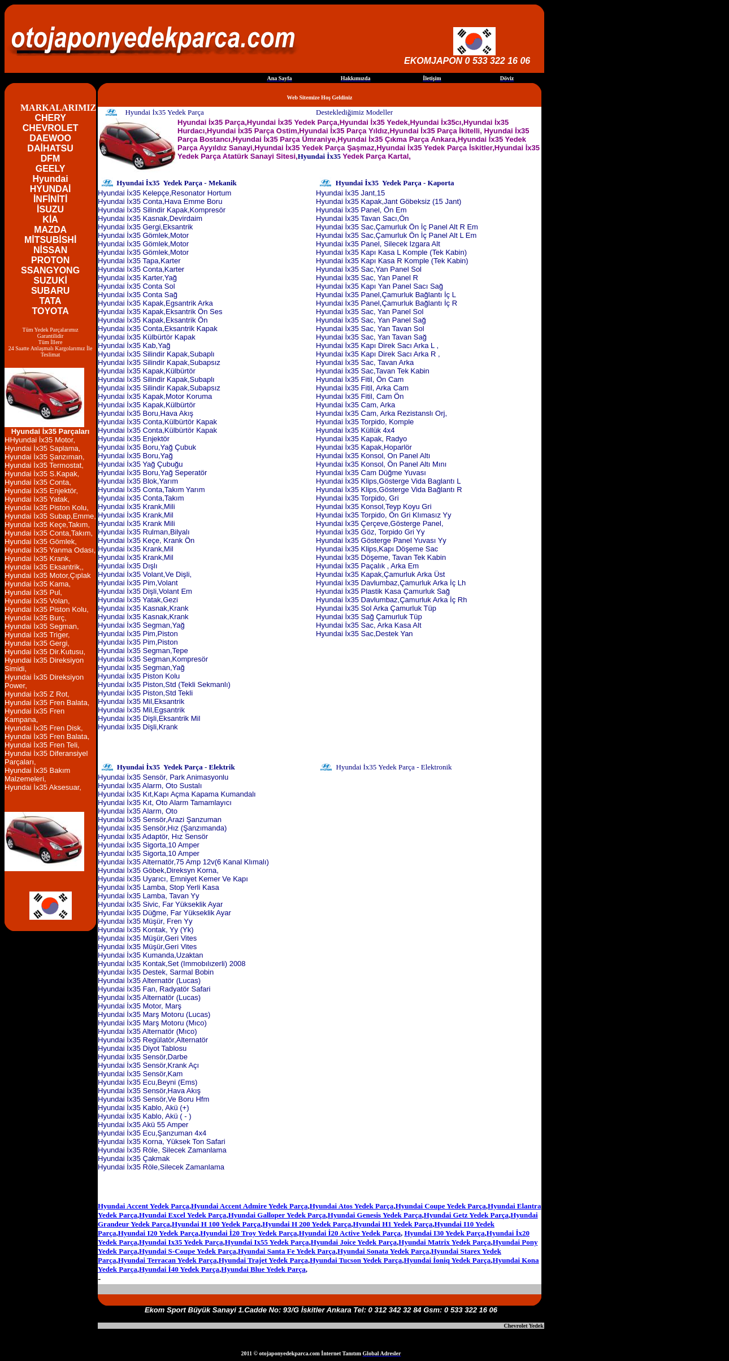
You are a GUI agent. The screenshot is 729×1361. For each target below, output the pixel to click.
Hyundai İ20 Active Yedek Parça (350, 1233)
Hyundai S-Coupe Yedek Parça (187, 1251)
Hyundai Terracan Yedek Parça (167, 1260)
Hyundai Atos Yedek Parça (352, 1206)
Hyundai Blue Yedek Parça (263, 1269)
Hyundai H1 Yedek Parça (393, 1224)
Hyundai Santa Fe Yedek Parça (287, 1251)
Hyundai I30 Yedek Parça (444, 1233)
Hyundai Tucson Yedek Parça (356, 1260)
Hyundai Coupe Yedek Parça (441, 1206)
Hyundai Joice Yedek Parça (354, 1242)
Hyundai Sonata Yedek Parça (383, 1251)
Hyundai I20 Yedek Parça (158, 1233)
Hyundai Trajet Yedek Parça (263, 1260)
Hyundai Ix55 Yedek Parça (267, 1242)
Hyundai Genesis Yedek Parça (375, 1215)
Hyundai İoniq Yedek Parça (447, 1260)
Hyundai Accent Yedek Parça (143, 1206)
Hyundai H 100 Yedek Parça (216, 1224)
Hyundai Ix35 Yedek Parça (181, 1242)
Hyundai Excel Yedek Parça (182, 1215)
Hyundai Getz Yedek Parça (466, 1215)
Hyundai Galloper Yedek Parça (277, 1215)
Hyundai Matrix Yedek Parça (444, 1242)
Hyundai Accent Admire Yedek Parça (249, 1206)
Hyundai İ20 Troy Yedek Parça (248, 1233)
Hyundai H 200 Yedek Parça (306, 1224)
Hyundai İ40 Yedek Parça (179, 1269)
